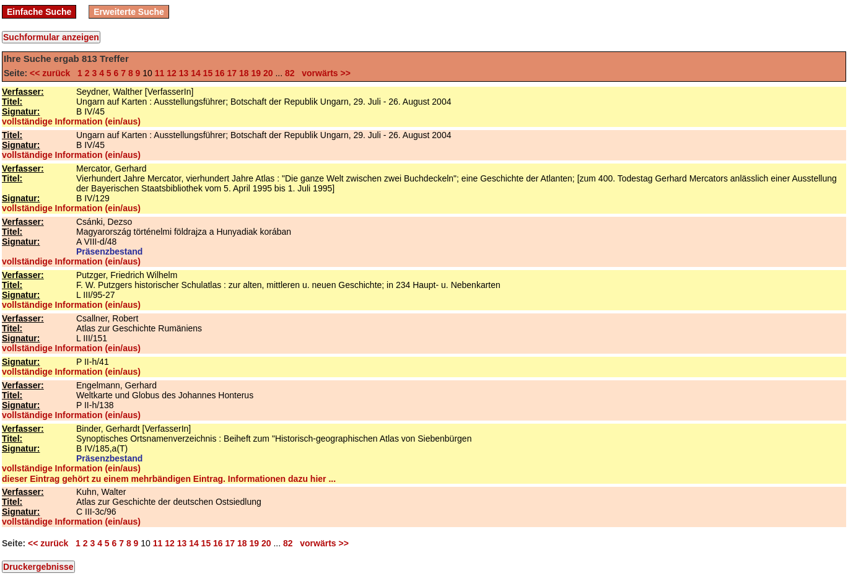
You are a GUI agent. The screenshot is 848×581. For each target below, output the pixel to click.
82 (290, 73)
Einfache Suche (39, 12)
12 (172, 73)
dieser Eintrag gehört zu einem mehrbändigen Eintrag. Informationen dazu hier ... (169, 479)
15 (208, 73)
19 (256, 73)
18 (244, 73)
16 (220, 73)
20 (268, 73)
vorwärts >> (323, 73)
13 (184, 73)
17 (232, 73)
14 (196, 73)
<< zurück (52, 73)
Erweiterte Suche (129, 12)
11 (160, 73)
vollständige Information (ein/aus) (71, 121)
